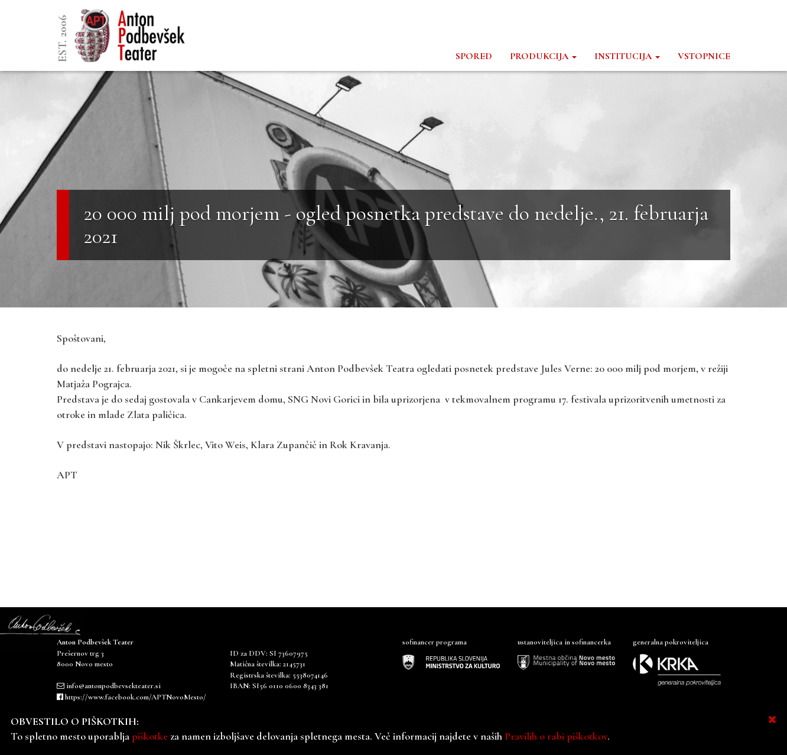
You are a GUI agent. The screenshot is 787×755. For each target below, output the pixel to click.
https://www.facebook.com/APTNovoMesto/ (135, 697)
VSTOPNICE (704, 56)
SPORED (474, 56)
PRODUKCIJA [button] (543, 56)
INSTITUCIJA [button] (627, 56)
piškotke (150, 736)
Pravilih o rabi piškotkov (556, 736)
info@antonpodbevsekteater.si (113, 686)
